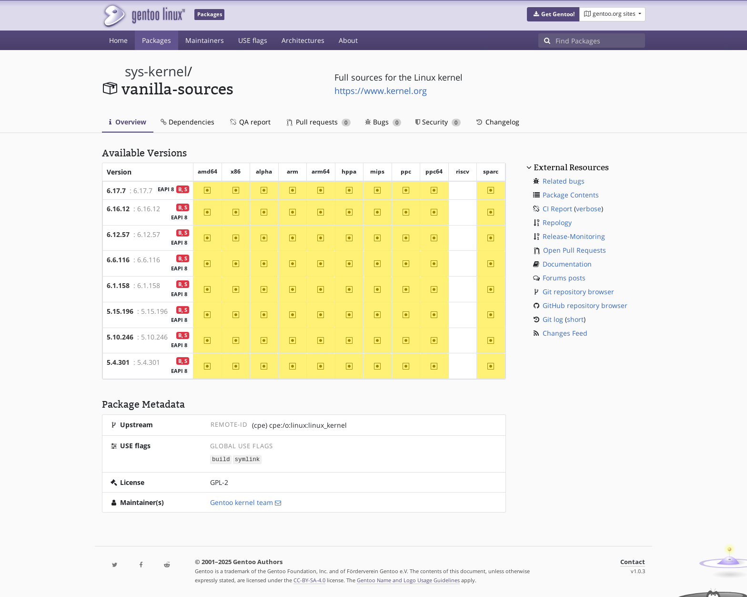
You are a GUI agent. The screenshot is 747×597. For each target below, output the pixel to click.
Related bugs (564, 180)
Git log (553, 319)
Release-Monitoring (574, 236)
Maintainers (204, 40)
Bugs (383, 121)
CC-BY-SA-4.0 (309, 579)
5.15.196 (120, 311)
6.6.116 (118, 259)
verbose (588, 208)
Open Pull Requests (574, 250)
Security (438, 121)
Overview (127, 121)
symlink (247, 459)
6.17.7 (116, 190)
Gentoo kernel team (241, 501)
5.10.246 (120, 336)
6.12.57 (118, 234)
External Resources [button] (571, 167)
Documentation (567, 263)
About (348, 40)
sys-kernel (156, 71)
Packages (156, 40)
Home (118, 40)
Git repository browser (578, 291)
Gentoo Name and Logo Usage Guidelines (408, 579)
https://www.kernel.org (380, 90)
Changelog (497, 121)
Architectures (303, 40)
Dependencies (187, 121)
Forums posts (564, 277)
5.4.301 (118, 362)
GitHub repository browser (585, 305)
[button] (553, 14)
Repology (557, 222)
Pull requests (319, 121)
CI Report (557, 208)
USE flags (252, 40)
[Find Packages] (600, 40)
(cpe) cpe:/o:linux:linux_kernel (299, 425)
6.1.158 (118, 285)
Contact (632, 561)
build (221, 459)
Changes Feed (565, 333)
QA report (250, 121)
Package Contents (571, 194)
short (575, 319)
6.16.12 (118, 208)
